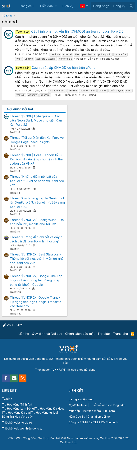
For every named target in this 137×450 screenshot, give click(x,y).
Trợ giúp (104, 334)
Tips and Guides (110, 58)
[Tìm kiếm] (131, 6)
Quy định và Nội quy (47, 334)
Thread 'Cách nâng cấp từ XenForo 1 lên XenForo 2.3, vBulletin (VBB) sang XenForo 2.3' (37, 202)
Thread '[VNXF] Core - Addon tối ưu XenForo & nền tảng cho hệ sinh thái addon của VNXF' (36, 159)
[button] (55, 6)
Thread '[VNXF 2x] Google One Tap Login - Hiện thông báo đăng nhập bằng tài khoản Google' (36, 280)
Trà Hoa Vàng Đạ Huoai (50, 408)
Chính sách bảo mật (79, 334)
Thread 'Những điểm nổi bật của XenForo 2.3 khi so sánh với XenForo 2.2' (37, 181)
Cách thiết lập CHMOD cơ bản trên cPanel (55, 68)
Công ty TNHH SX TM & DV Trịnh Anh (93, 422)
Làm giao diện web (81, 399)
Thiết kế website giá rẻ (17, 422)
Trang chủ (26, 6)
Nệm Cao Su (77, 416)
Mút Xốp (74, 411)
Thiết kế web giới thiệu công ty (22, 428)
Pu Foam (109, 411)
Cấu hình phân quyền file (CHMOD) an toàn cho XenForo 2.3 (69, 31)
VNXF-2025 (13, 325)
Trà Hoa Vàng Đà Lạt (16, 412)
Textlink (7, 398)
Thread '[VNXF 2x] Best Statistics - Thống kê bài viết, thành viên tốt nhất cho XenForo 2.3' (37, 258)
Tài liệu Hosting (86, 94)
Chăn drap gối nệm (100, 416)
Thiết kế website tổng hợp (107, 405)
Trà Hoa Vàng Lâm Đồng (18, 408)
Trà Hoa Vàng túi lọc (44, 412)
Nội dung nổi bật (20, 109)
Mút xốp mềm (91, 411)
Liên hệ (23, 334)
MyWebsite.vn (78, 405)
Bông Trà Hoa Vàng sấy (17, 416)
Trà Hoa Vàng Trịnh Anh (17, 404)
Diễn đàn (46, 6)
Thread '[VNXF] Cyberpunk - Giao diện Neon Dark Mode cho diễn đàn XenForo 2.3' (36, 120)
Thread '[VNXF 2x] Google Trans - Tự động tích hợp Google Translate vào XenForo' (35, 302)
